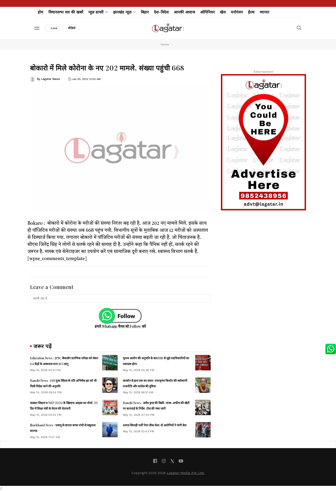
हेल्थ (251, 12)
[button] (36, 28)
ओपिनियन (207, 12)
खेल (223, 12)
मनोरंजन (237, 12)
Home (164, 44)
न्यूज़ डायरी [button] (98, 12)
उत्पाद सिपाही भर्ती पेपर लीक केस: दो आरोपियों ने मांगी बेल (154, 425)
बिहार (145, 12)
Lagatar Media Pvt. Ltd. (186, 473)
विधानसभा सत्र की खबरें (65, 12)
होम (40, 12)
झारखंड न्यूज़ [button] (124, 12)
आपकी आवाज (184, 12)
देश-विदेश (161, 12)
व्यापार (264, 12)
